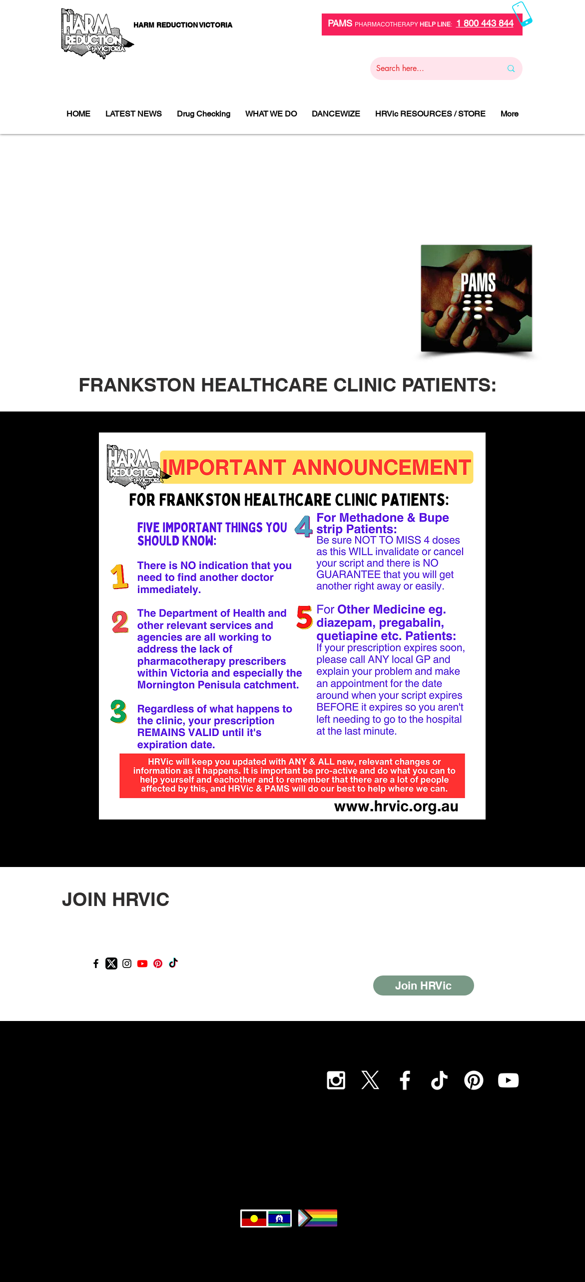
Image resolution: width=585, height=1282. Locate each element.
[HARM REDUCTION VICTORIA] (183, 25)
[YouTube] (508, 1080)
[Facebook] (96, 964)
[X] (370, 1080)
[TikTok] (173, 964)
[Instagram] (127, 964)
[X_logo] (111, 964)
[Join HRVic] (423, 986)
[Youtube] (142, 964)
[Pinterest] (158, 964)
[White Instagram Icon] (336, 1080)
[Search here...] (431, 68)
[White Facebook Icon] (405, 1080)
